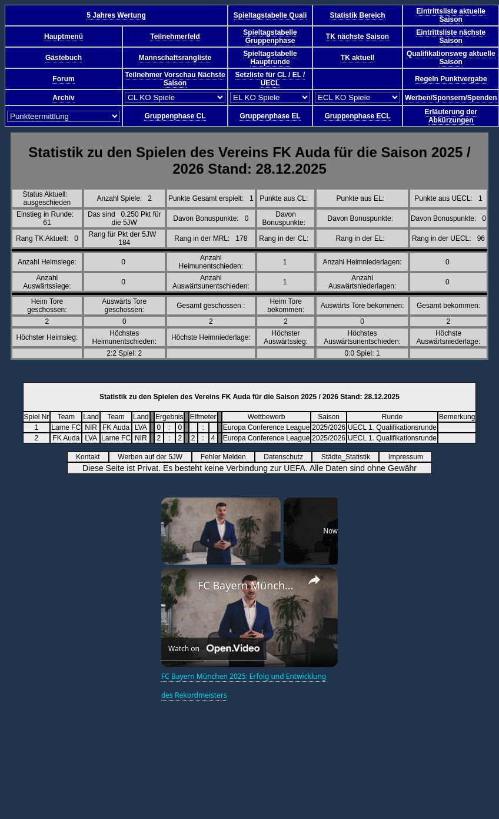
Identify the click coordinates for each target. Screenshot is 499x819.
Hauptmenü (63, 36)
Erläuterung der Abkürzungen (451, 116)
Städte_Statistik (349, 457)
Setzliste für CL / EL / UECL (270, 79)
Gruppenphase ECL (357, 116)
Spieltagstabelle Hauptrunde (270, 57)
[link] (180, 586)
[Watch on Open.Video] (214, 649)
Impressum (409, 457)
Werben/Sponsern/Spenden (451, 98)
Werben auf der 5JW (154, 457)
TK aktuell (357, 58)
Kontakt (92, 457)
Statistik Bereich (357, 15)
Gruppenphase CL (174, 116)
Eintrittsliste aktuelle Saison (451, 15)
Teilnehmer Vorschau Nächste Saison (175, 79)
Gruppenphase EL (269, 116)
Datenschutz (287, 457)
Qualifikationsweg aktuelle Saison (451, 57)
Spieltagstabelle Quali (270, 15)
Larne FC (66, 427)
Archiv (63, 98)
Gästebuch (63, 58)
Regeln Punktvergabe (451, 79)
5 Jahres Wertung (116, 15)
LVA (141, 427)
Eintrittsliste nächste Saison (450, 36)
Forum (63, 79)
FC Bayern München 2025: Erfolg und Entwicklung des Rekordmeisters (248, 585)
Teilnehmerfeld (174, 36)
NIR (91, 427)
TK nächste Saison (357, 36)
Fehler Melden (227, 457)
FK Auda (115, 427)
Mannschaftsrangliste (175, 58)
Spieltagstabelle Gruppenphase (270, 36)
